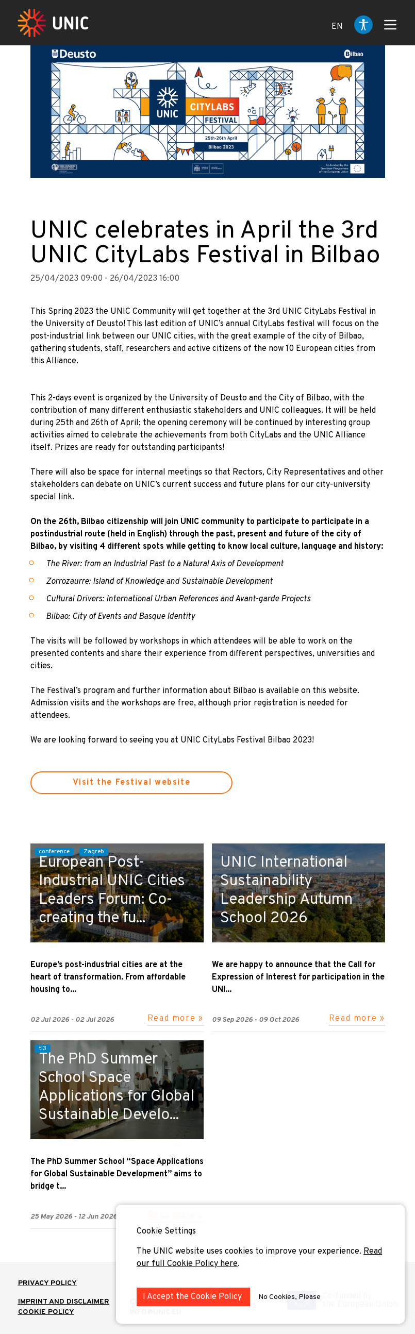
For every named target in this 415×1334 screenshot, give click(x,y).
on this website (329, 691)
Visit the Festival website (132, 783)
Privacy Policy (47, 1283)
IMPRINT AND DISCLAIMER (63, 1301)
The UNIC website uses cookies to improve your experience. (250, 1251)
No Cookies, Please (289, 1297)
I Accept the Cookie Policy (193, 1297)
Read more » (175, 1019)
